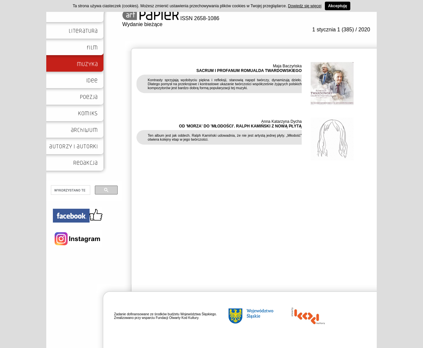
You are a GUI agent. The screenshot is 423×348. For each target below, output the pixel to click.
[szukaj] (70, 190)
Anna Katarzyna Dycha (281, 121)
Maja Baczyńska (287, 66)
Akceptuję (337, 6)
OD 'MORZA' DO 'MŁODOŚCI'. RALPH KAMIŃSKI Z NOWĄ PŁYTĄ (240, 126)
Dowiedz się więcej (304, 6)
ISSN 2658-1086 (170, 18)
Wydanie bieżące (142, 24)
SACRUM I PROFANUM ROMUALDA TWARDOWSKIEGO (249, 70)
